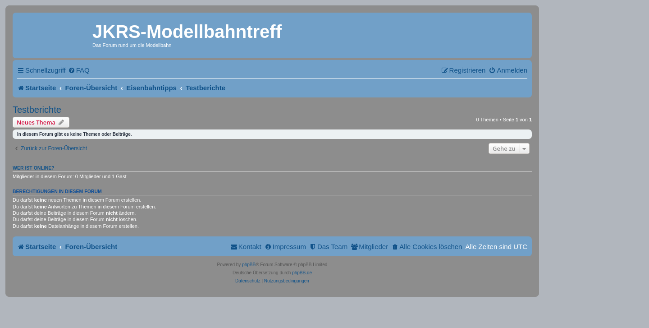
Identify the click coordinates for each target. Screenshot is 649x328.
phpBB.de (302, 272)
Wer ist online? (34, 168)
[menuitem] (79, 70)
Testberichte (37, 110)
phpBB (249, 264)
